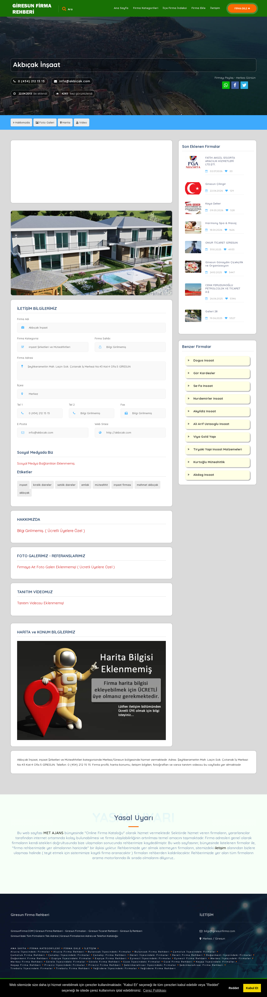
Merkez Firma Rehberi (27, 961)
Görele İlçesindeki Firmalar (66, 961)
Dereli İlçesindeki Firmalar (149, 955)
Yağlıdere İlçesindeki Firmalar (115, 968)
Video (81, 122)
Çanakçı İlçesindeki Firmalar (69, 955)
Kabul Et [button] (252, 988)
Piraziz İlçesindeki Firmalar (64, 965)
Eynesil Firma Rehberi (190, 958)
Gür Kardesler (204, 373)
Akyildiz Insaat (204, 411)
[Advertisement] (91, 171)
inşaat (23, 484)
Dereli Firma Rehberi (187, 955)
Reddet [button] (234, 988)
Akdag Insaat (203, 475)
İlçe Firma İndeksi (173, 8)
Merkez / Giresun (214, 938)
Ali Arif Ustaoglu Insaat (211, 424)
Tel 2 (73, 404)
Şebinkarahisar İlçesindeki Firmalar (150, 965)
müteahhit (101, 484)
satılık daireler (66, 484)
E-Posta (22, 424)
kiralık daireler (42, 484)
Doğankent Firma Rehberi (29, 958)
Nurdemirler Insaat (208, 398)
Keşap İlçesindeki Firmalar (215, 961)
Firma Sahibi (102, 338)
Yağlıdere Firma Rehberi (158, 968)
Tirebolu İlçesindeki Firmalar (32, 968)
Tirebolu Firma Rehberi (73, 968)
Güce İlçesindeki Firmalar (141, 961)
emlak (85, 484)
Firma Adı (23, 319)
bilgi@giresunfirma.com (219, 931)
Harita (65, 122)
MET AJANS (53, 833)
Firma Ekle (197, 8)
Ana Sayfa (118, 8)
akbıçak (24, 492)
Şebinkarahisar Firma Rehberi (201, 965)
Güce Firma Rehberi (178, 961)
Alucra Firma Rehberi (68, 951)
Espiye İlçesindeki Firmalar (72, 958)
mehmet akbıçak (147, 484)
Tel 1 (21, 404)
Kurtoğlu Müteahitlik (209, 462)
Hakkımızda (21, 122)
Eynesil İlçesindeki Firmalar (150, 958)
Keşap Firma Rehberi (26, 965)
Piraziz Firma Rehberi (104, 965)
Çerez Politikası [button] (154, 990)
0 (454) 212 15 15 (29, 81)
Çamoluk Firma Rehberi (28, 955)
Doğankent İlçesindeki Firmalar (229, 955)
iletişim (220, 848)
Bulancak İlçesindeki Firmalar (109, 951)
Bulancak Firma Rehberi (152, 951)
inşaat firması (122, 484)
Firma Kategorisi (27, 338)
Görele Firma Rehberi (104, 961)
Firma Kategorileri (143, 8)
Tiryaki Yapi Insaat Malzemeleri (217, 449)
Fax (125, 404)
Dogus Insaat (203, 360)
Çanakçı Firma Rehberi (109, 955)
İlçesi (21, 385)
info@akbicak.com (72, 81)
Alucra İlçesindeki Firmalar (30, 951)
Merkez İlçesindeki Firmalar (230, 958)
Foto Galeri (45, 122)
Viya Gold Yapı (204, 437)
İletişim (214, 8)
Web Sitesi (101, 424)
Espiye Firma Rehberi (111, 958)
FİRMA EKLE (242, 8)
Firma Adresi (25, 357)
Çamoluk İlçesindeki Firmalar (194, 951)
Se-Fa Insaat (203, 386)
